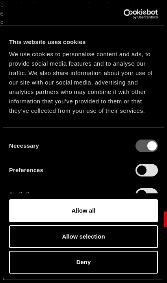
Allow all (84, 210)
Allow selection (83, 236)
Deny (83, 262)
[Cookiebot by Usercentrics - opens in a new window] (123, 14)
